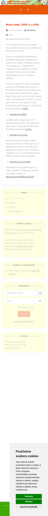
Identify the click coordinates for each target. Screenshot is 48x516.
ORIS (25, 108)
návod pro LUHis (18, 135)
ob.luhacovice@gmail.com (20, 176)
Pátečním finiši (25, 246)
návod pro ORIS (18, 114)
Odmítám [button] (29, 502)
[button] (20, 9)
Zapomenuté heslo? (24, 321)
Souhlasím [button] (29, 496)
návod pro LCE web (20, 161)
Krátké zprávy (15, 211)
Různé (11, 207)
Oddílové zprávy (16, 198)
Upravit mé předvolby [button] (28, 507)
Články (11, 202)
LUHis (28, 129)
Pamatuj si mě (25, 307)
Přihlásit (24, 314)
